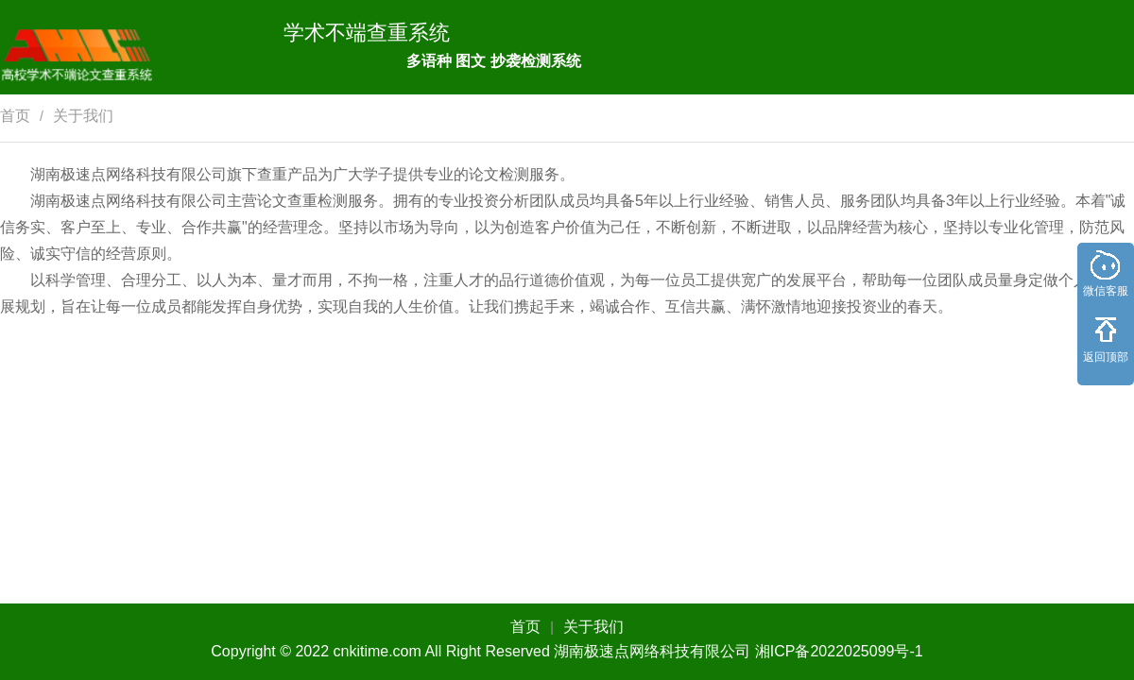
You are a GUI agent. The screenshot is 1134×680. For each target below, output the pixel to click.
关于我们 (83, 116)
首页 (15, 116)
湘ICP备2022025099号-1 (839, 651)
